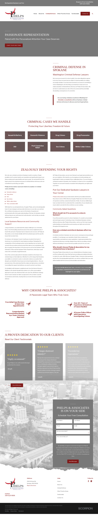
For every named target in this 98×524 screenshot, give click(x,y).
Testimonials (60, 494)
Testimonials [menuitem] (75, 13)
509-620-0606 (85, 4)
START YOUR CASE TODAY (14, 45)
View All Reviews (16, 385)
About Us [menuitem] (41, 13)
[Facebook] (88, 481)
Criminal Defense (61, 488)
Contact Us (85, 13)
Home (59, 481)
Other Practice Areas (62, 491)
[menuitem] (7, 511)
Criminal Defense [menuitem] (51, 13)
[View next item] (9, 385)
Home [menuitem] (35, 13)
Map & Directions (31, 485)
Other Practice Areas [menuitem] (63, 13)
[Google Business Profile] (91, 481)
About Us (59, 484)
